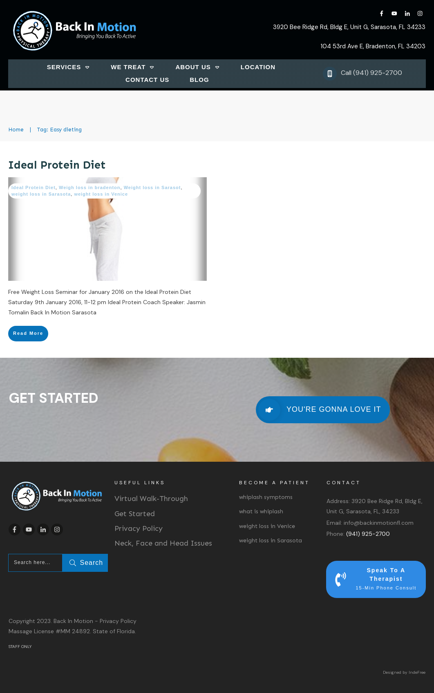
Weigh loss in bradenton (90, 187)
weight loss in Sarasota (41, 194)
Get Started (134, 513)
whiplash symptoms (266, 497)
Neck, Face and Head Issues (163, 543)
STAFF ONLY (20, 646)
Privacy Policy (138, 528)
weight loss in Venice (101, 194)
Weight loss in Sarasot (152, 187)
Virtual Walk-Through (151, 498)
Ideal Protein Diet (57, 165)
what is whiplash (261, 511)
